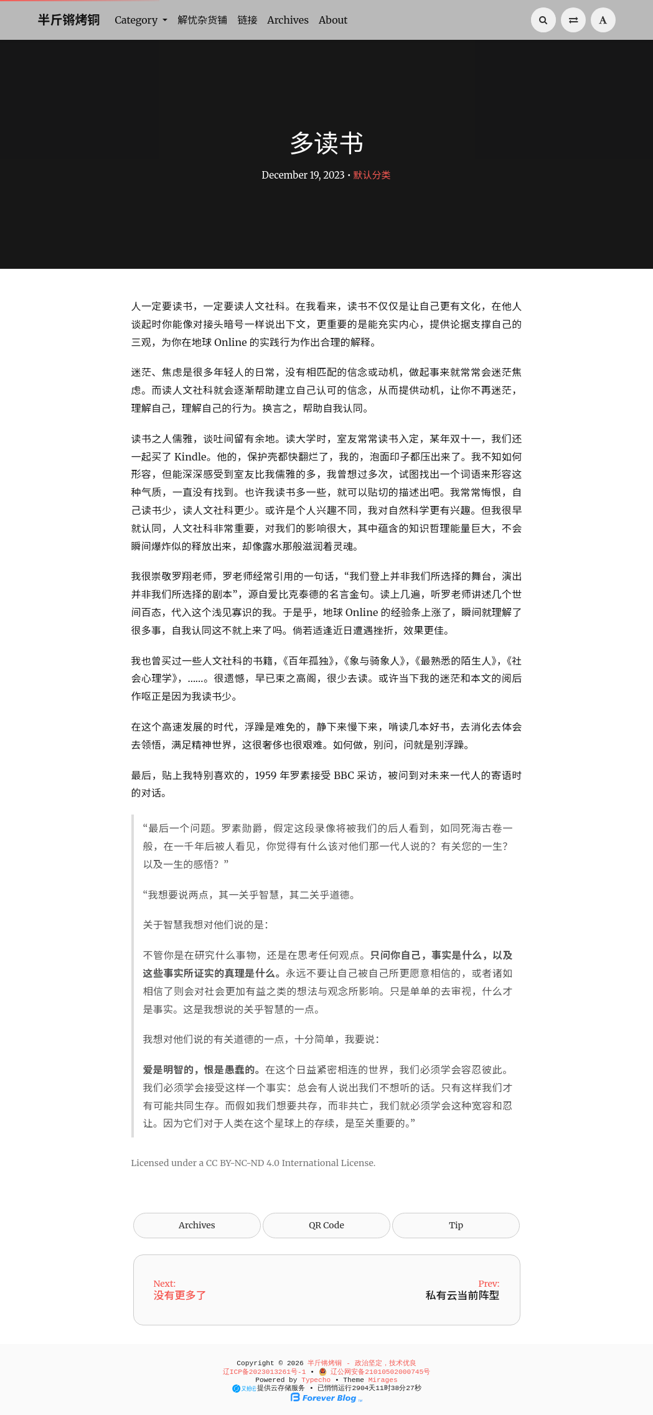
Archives (288, 20)
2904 (360, 1388)
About (333, 20)
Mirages (383, 1380)
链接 (247, 20)
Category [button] (138, 20)
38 (395, 1388)
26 (410, 1388)
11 (379, 1388)
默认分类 (371, 175)
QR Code (326, 1225)
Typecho (316, 1380)
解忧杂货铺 (202, 20)
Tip (456, 1225)
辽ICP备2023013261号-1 (264, 1372)
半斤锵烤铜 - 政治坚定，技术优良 (362, 1363)
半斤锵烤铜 (69, 19)
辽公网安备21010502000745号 (375, 1372)
